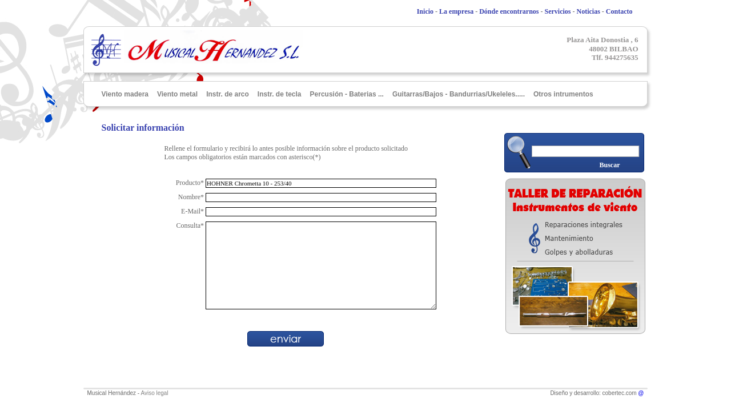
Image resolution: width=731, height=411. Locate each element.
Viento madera (125, 94)
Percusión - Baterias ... (347, 94)
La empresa (456, 11)
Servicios (558, 11)
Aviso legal (154, 393)
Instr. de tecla (280, 94)
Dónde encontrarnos (509, 11)
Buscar (610, 165)
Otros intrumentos (563, 94)
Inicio (425, 11)
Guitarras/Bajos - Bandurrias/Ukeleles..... (458, 94)
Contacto (619, 11)
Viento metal (177, 94)
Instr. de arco (227, 94)
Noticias (588, 11)
